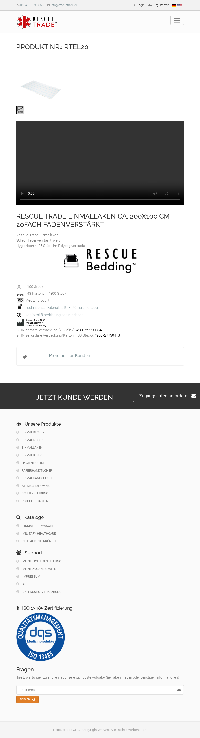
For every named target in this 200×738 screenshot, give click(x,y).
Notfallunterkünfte (36, 541)
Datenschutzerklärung (38, 592)
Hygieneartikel (31, 463)
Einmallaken (29, 447)
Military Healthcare (36, 533)
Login (141, 5)
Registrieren (161, 5)
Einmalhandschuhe (34, 478)
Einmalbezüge (30, 455)
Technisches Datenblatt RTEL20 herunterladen (62, 307)
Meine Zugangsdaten (36, 569)
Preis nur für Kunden (69, 355)
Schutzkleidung (32, 493)
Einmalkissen (29, 440)
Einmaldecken (30, 432)
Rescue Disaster (32, 501)
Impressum (28, 576)
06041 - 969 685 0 (32, 5)
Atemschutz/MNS (33, 486)
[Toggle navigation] (177, 20)
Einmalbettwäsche (35, 526)
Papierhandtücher (34, 470)
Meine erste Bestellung (38, 561)
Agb (22, 584)
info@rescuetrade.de (64, 5)
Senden (27, 699)
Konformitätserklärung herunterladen (54, 315)
